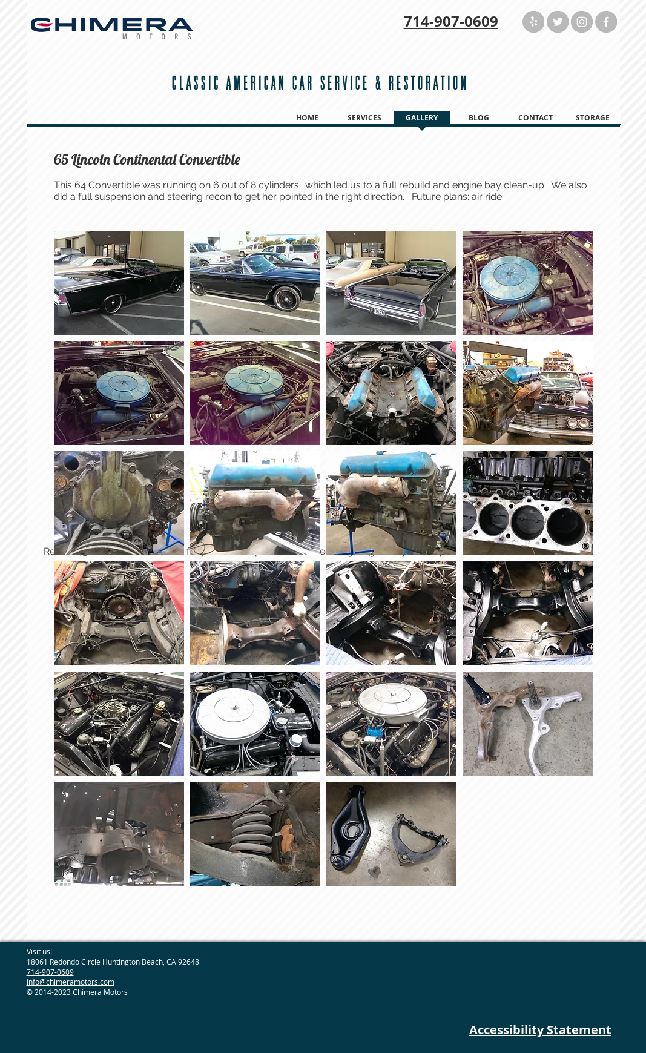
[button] (119, 283)
